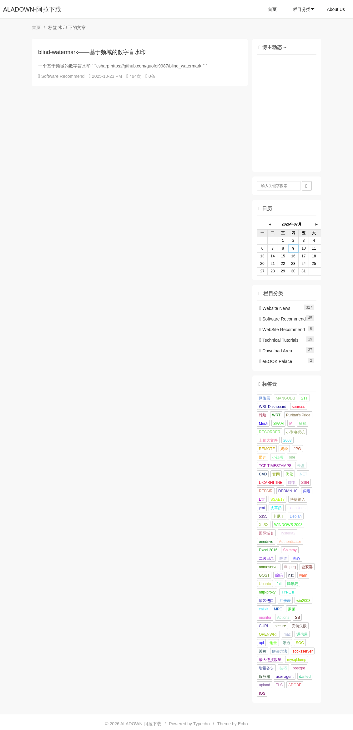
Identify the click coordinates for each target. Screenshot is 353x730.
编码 (279, 575)
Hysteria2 (287, 533)
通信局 (302, 634)
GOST (264, 575)
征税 (302, 423)
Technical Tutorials (279, 340)
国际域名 (266, 533)
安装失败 (299, 626)
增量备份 (266, 668)
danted (305, 676)
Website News (275, 308)
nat (291, 575)
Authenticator (290, 541)
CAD (263, 474)
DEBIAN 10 (287, 491)
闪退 (306, 491)
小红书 (277, 457)
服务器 (264, 676)
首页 (272, 9)
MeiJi (263, 423)
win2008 (303, 600)
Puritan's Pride (298, 415)
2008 (287, 440)
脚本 (291, 482)
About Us (336, 9)
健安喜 (307, 567)
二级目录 (266, 558)
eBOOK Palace (276, 361)
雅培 (262, 415)
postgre (299, 668)
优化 (289, 474)
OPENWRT (268, 634)
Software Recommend (63, 76)
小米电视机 (295, 432)
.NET (303, 474)
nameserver (269, 567)
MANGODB (285, 398)
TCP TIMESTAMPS (275, 466)
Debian (296, 516)
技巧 (283, 668)
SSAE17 (277, 499)
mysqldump (296, 660)
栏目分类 (304, 9)
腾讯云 (292, 584)
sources (298, 407)
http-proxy (267, 592)
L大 (262, 499)
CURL (264, 626)
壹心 (296, 558)
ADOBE (294, 685)
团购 (262, 457)
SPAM (278, 423)
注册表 (285, 600)
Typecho (201, 723)
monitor (265, 617)
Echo (243, 723)
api (261, 643)
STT (304, 398)
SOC (300, 643)
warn (303, 575)
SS (297, 617)
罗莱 (291, 609)
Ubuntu (265, 584)
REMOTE (267, 449)
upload (264, 685)
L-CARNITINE (270, 482)
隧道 (283, 558)
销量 (273, 643)
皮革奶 (276, 508)
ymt (262, 508)
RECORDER (269, 432)
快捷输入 (297, 499)
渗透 (286, 643)
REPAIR (266, 491)
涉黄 (262, 651)
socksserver (303, 651)
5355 (263, 516)
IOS (262, 693)
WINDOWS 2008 (288, 525)
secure (280, 626)
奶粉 (284, 449)
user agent (285, 676)
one (292, 457)
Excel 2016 (268, 550)
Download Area (276, 350)
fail (279, 584)
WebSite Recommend (282, 329)
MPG (278, 609)
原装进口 (266, 600)
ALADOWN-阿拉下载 (32, 9)
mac (287, 634)
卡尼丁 (278, 516)
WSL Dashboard (272, 407)
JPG (297, 449)
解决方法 (279, 651)
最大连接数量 (270, 660)
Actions (283, 617)
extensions (296, 508)
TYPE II (287, 592)
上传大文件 (268, 440)
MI (291, 423)
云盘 (301, 466)
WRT (276, 415)
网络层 (264, 398)
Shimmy (289, 550)
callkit (263, 609)
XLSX (264, 525)
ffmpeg (289, 567)
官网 (276, 474)
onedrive (266, 541)
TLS (279, 685)
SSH (305, 482)
